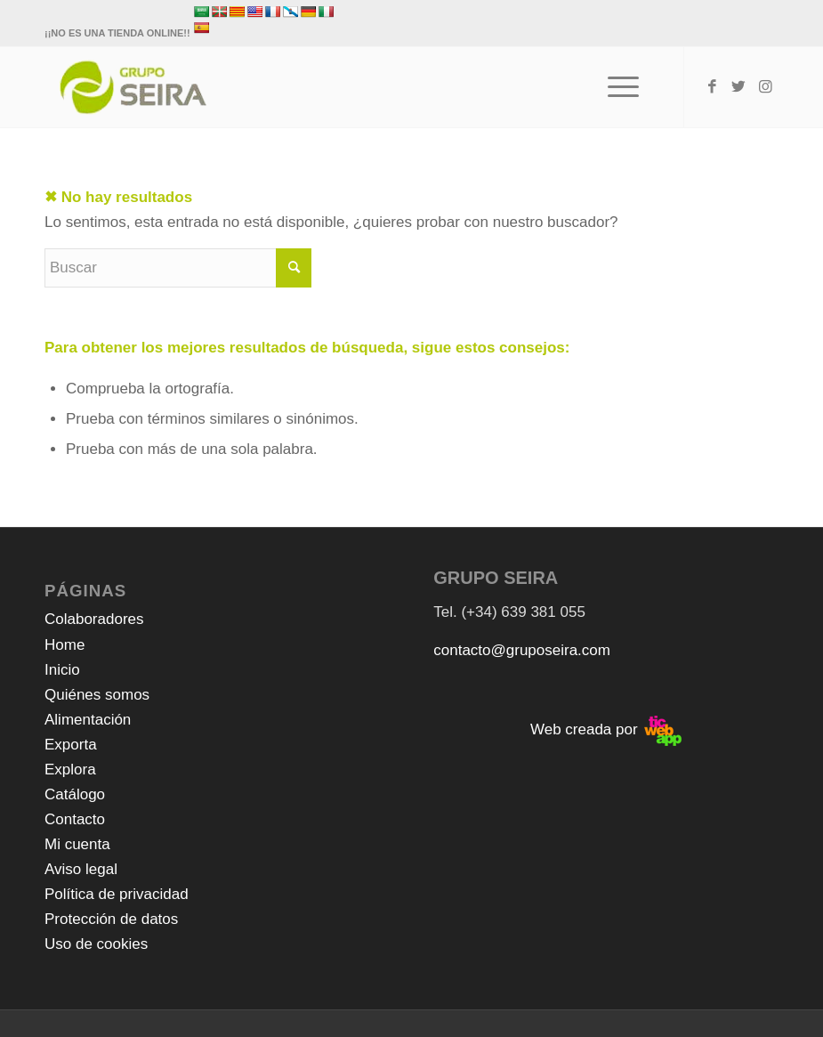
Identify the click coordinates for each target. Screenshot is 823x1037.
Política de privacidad (116, 894)
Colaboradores (94, 619)
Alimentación (87, 719)
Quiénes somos (96, 694)
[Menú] (614, 87)
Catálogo (74, 794)
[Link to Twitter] (738, 87)
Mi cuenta (77, 844)
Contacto (74, 819)
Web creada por (606, 729)
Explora (70, 769)
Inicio (62, 669)
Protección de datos (111, 919)
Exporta (70, 744)
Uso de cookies (96, 944)
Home (64, 644)
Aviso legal (80, 869)
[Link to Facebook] (711, 87)
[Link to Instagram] (765, 87)
